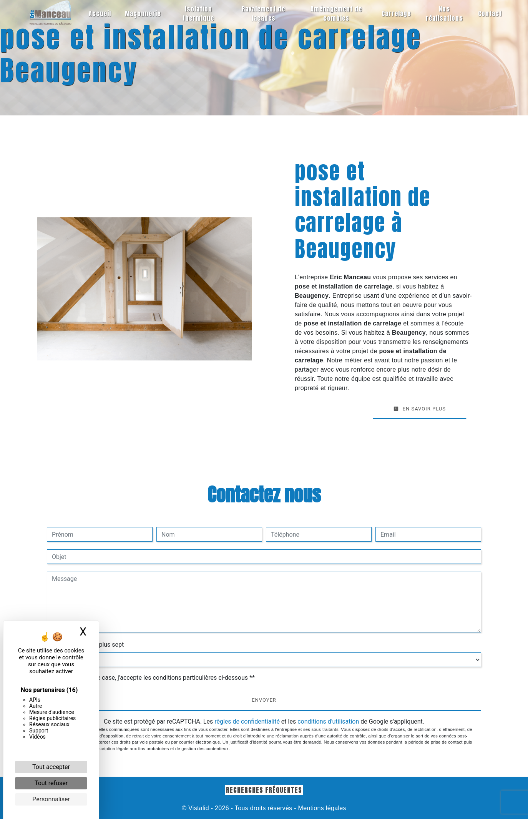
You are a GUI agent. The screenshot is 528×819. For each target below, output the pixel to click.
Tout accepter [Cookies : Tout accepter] (51, 767)
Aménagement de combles (336, 13)
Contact (490, 13)
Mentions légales (321, 808)
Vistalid (198, 808)
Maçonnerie (143, 13)
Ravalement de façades (263, 13)
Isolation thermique (198, 13)
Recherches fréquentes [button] (264, 790)
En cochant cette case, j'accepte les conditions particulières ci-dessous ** (155, 677)
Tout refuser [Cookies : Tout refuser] (51, 783)
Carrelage (396, 13)
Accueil (100, 13)
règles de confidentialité (247, 721)
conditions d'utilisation (328, 721)
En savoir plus (420, 409)
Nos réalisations (444, 13)
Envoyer (264, 700)
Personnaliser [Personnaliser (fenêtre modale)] (51, 799)
